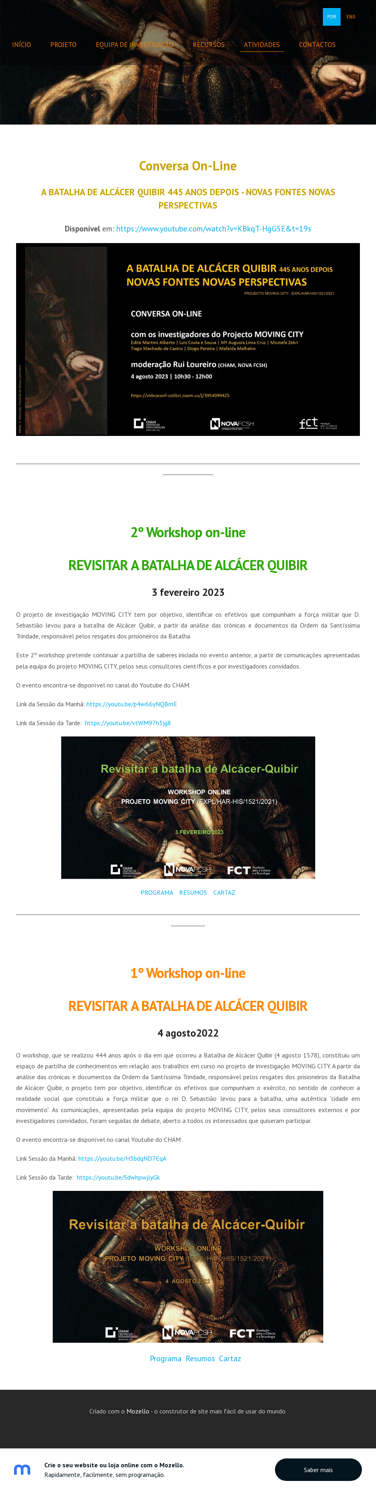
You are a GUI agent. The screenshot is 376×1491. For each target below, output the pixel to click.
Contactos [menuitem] (323, 44)
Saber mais (318, 1470)
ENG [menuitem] (351, 17)
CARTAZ (224, 892)
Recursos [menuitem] (215, 44)
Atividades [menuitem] (268, 44)
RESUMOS (192, 892)
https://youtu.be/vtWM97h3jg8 (128, 723)
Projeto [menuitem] (69, 44)
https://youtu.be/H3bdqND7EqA (122, 1158)
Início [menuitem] (27, 44)
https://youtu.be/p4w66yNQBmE (132, 704)
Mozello (137, 1411)
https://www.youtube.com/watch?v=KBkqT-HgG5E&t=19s (213, 228)
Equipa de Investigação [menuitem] (141, 44)
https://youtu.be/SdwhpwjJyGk (118, 1177)
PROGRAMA (156, 892)
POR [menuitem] (331, 17)
